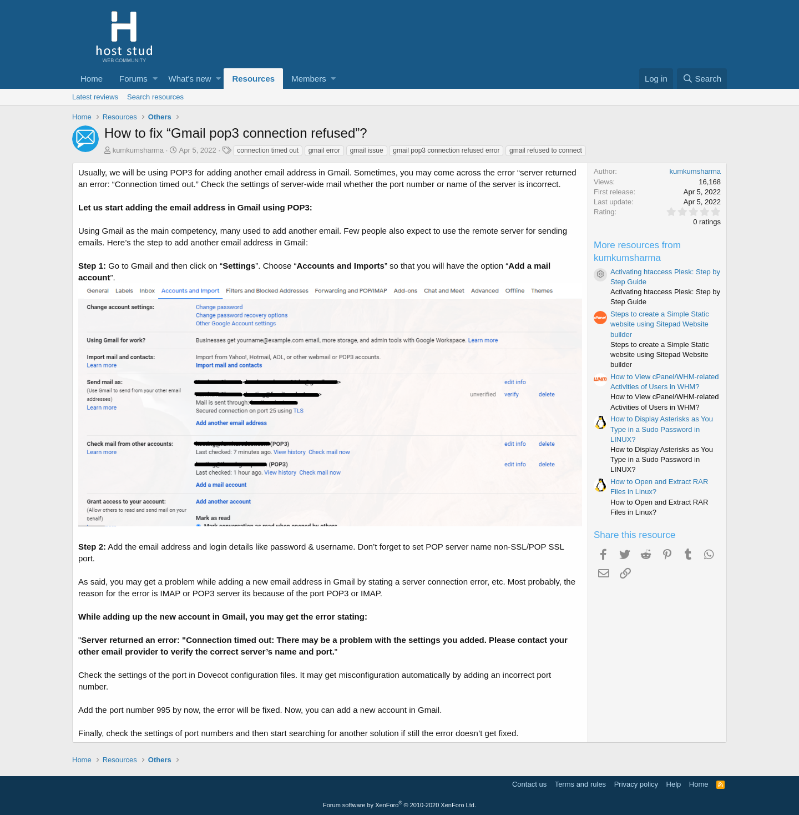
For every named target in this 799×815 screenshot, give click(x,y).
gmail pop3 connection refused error (446, 150)
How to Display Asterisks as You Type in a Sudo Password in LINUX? (661, 429)
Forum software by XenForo (399, 805)
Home (91, 78)
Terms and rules (580, 784)
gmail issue (366, 150)
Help (673, 784)
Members (308, 78)
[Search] (702, 78)
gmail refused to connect (545, 150)
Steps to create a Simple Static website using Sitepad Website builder (659, 324)
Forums (133, 78)
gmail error (324, 150)
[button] (155, 78)
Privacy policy (636, 784)
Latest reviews (95, 97)
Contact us (529, 784)
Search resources (155, 97)
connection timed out (268, 150)
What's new (190, 78)
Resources (253, 78)
